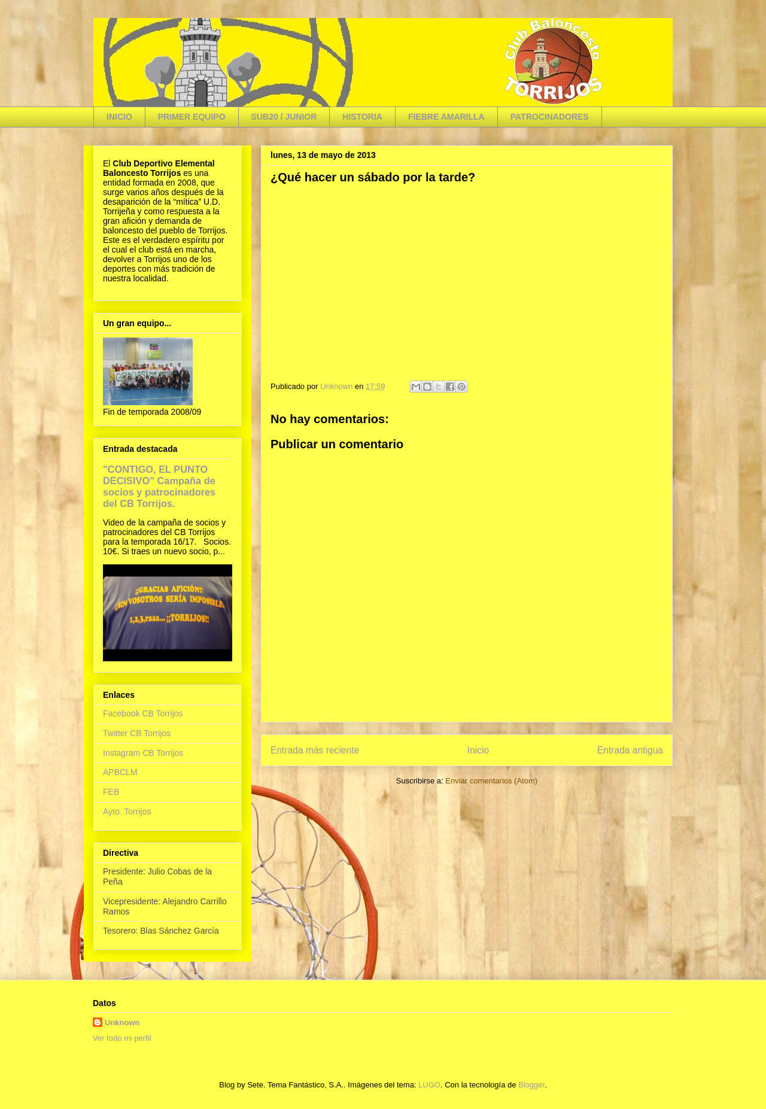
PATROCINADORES (549, 116)
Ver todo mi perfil (122, 1038)
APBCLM (120, 772)
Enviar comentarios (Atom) (491, 780)
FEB (111, 792)
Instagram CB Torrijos (143, 753)
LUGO (429, 1084)
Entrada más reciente (314, 750)
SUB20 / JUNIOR (284, 116)
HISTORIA (362, 116)
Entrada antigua (630, 750)
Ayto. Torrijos (127, 811)
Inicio (478, 750)
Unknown (122, 1022)
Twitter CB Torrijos (137, 733)
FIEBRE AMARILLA (446, 116)
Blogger (531, 1084)
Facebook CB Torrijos (143, 713)
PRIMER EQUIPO (192, 116)
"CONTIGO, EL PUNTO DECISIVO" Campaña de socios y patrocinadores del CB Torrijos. (159, 486)
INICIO (119, 116)
